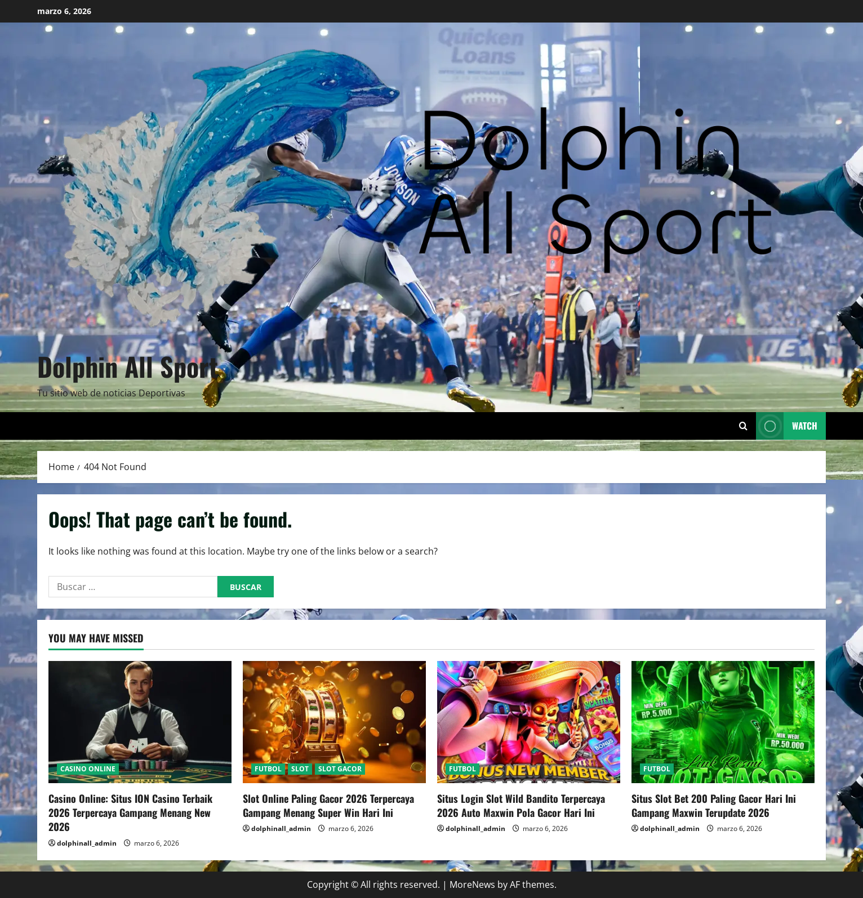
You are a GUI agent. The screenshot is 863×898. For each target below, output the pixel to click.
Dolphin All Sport (127, 366)
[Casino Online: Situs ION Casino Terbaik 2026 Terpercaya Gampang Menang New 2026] (140, 722)
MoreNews (472, 884)
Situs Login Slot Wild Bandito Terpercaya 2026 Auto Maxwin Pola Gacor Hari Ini (521, 805)
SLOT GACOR (340, 769)
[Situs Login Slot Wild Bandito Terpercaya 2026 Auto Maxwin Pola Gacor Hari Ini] (528, 722)
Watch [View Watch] (786, 426)
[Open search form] (743, 426)
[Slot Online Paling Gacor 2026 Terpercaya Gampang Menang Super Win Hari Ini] (334, 722)
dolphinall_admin (87, 843)
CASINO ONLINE (87, 769)
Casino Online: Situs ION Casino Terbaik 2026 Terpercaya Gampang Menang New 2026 (130, 812)
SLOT (300, 769)
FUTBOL (268, 769)
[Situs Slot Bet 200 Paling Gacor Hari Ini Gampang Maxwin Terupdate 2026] (723, 722)
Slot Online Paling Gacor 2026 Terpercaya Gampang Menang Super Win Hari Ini (328, 805)
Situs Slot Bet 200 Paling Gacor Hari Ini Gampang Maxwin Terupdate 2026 (713, 805)
